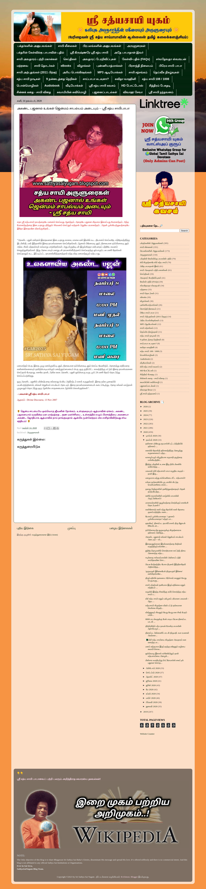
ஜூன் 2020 (151, 685)
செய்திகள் (69, 59)
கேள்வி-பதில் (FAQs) (136, 59)
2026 (145, 406)
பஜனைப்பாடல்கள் (104, 92)
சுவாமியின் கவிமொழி (71, 92)
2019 (145, 712)
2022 (145, 423)
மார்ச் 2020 (151, 698)
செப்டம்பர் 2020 (153, 672)
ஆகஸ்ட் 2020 (152, 677)
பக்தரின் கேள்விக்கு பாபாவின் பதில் (40, 52)
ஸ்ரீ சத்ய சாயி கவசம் (102, 85)
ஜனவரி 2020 (152, 706)
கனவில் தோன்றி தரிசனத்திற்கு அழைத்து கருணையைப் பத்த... (164, 451)
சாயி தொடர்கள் (44, 65)
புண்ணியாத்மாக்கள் (109, 65)
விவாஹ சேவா (133, 92)
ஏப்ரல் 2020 (151, 693)
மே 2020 (150, 689)
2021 (145, 428)
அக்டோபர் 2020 (153, 668)
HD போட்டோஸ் (132, 85)
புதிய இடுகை (25, 528)
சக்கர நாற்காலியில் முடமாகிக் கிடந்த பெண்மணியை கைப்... (161, 483)
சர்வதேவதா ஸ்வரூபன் (171, 59)
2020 (145, 432)
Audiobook (52, 85)
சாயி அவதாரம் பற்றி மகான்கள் (37, 59)
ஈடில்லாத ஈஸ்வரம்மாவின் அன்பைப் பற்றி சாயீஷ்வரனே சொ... (163, 558)
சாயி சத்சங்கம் (138, 72)
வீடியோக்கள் (74, 85)
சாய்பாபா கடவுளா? (96, 79)
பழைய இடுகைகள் (121, 528)
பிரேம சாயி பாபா (170, 65)
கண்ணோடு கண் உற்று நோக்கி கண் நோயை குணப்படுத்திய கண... (165, 510)
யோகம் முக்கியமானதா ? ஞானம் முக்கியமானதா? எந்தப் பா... (159, 517)
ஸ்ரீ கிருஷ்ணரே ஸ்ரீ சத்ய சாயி (89, 52)
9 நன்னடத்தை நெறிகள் (61, 79)
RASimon (125, 877)
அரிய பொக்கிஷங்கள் (77, 72)
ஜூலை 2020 (152, 681)
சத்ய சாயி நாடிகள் (28, 79)
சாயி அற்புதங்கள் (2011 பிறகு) (37, 72)
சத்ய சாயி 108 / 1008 (155, 79)
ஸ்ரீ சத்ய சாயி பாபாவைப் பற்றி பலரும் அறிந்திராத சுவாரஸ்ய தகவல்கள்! (59, 779)
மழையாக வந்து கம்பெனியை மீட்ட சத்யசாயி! (165, 478)
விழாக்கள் (83, 65)
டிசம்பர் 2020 (152, 436)
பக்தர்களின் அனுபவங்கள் (34, 46)
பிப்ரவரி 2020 (152, 702)
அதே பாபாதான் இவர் (128, 52)
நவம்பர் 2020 (152, 440)
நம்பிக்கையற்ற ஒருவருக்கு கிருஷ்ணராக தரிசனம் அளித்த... (163, 531)
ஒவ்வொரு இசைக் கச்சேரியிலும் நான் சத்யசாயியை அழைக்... (162, 654)
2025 (145, 411)
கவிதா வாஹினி (125, 79)
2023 (145, 419)
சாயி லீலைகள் (67, 46)
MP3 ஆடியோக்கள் (110, 72)
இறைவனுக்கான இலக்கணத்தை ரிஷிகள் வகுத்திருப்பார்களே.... (163, 545)
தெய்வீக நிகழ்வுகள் (166, 72)
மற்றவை (22, 65)
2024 (145, 415)
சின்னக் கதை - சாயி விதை (34, 92)
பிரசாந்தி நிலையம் (140, 65)
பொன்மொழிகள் (27, 85)
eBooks (66, 65)
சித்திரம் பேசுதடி (159, 85)
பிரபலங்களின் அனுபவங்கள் (102, 46)
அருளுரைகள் (136, 46)
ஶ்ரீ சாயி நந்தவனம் (161, 92)
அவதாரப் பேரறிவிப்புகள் (99, 59)
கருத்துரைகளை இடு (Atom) (45, 534)
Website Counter (147, 734)
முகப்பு (71, 528)
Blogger (134, 877)
